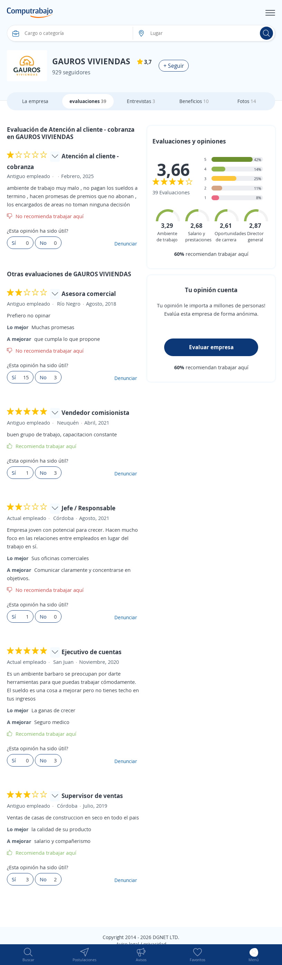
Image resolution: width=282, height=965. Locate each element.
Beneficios (194, 101)
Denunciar (125, 243)
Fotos (246, 101)
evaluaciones (87, 101)
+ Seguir (173, 65)
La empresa (35, 101)
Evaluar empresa (211, 347)
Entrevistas (141, 101)
